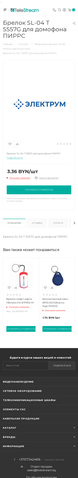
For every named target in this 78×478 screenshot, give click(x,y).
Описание (14, 223)
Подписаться (62, 365)
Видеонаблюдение (18, 381)
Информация (13, 446)
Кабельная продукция (21, 418)
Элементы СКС (14, 409)
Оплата (58, 223)
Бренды (9, 437)
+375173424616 (29, 459)
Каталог (10, 427)
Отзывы (37, 223)
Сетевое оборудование (22, 390)
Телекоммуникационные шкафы (29, 400)
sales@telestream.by (41, 470)
